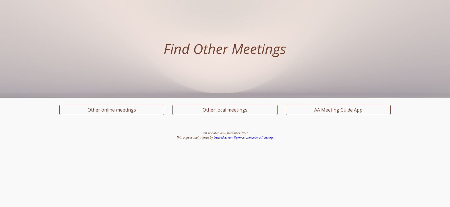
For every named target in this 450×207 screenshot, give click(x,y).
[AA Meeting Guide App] (338, 110)
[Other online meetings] (112, 110)
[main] (225, 49)
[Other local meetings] (225, 110)
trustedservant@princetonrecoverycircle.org (243, 137)
